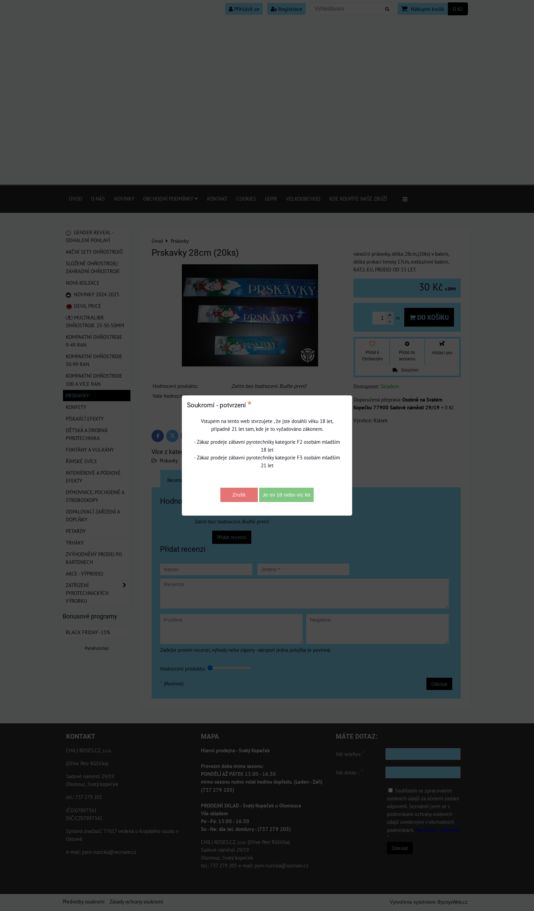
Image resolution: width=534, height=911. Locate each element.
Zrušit (238, 495)
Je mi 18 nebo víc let (287, 495)
